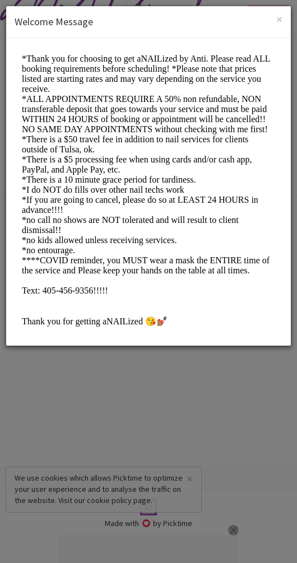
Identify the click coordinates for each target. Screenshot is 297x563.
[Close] (279, 19)
